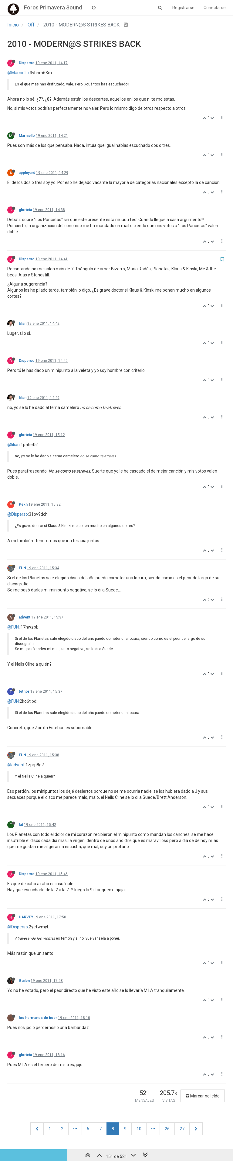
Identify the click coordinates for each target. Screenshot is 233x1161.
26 (167, 1128)
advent (24, 617)
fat (21, 825)
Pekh (23, 504)
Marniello (27, 135)
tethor (24, 691)
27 (182, 1128)
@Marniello (18, 72)
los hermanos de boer (38, 1018)
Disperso (27, 63)
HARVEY (26, 917)
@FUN (13, 627)
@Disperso (17, 514)
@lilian (13, 444)
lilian (22, 323)
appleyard (27, 173)
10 (139, 1128)
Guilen (24, 981)
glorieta (25, 210)
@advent (16, 764)
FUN (22, 568)
